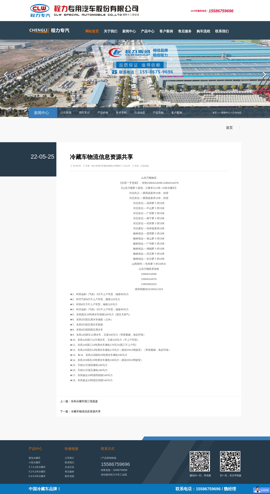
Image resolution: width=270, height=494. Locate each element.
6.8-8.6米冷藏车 (37, 476)
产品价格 (103, 112)
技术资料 (121, 112)
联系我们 (222, 31)
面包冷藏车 (34, 458)
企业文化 (69, 467)
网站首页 (92, 31)
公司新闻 (66, 112)
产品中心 (147, 31)
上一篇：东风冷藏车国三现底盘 (79, 401)
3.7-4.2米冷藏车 (37, 467)
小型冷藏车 (34, 462)
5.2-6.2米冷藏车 (37, 471)
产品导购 (158, 112)
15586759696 (115, 464)
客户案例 (166, 31)
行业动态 (139, 112)
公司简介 (69, 458)
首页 (214, 112)
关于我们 (110, 31)
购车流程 (203, 31)
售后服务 (185, 31)
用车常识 (84, 112)
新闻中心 (129, 31)
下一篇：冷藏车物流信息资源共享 (80, 411)
